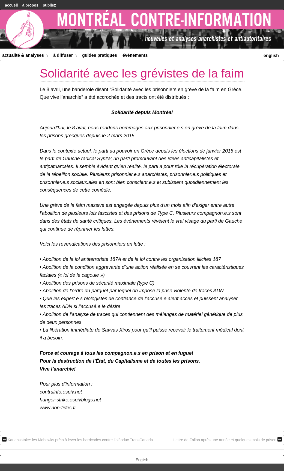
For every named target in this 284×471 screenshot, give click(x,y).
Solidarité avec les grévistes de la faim (142, 73)
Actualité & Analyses (25, 56)
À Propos (30, 5)
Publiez (49, 5)
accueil (11, 5)
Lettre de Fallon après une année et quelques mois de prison (228, 439)
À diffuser (65, 56)
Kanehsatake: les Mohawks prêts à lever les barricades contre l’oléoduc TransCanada (77, 439)
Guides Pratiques (99, 55)
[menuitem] (271, 55)
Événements (135, 55)
